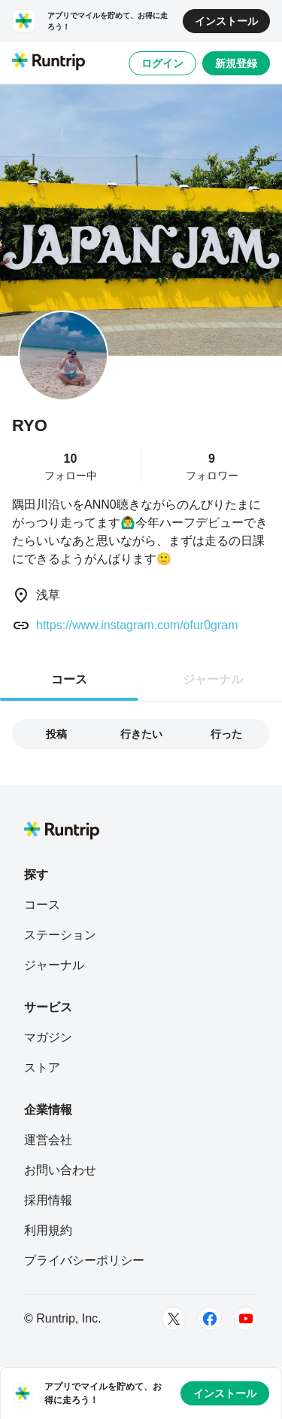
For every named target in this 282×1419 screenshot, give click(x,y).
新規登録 (236, 63)
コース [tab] (69, 679)
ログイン (162, 63)
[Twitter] (174, 1319)
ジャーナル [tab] (213, 679)
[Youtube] (246, 1319)
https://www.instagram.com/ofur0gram (137, 625)
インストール (226, 21)
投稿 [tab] (56, 734)
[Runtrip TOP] (48, 62)
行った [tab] (226, 734)
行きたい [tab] (141, 734)
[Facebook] (210, 1319)
